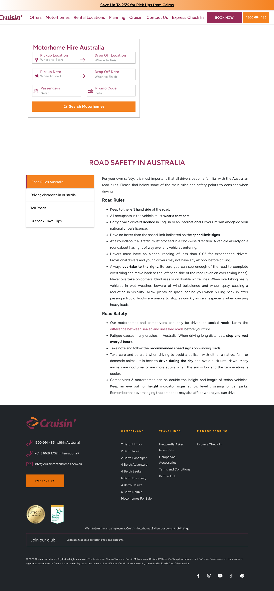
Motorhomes (58, 17)
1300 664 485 (256, 17)
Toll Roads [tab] (38, 208)
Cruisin (136, 17)
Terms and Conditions (174, 469)
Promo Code (105, 87)
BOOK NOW (224, 17)
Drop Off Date (106, 71)
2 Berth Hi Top (131, 444)
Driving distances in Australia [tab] (53, 195)
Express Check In (188, 17)
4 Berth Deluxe (132, 485)
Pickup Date (50, 71)
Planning (117, 17)
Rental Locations (89, 17)
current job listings (177, 528)
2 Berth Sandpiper (134, 458)
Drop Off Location (110, 55)
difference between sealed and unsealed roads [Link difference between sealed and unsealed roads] (147, 329)
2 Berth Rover (131, 451)
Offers (36, 17)
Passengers (50, 87)
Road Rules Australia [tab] (47, 182)
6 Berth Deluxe (131, 492)
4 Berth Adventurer (135, 464)
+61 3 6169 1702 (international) (56, 453)
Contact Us (157, 17)
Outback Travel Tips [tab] (46, 221)
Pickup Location (54, 55)
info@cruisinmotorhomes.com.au (58, 464)
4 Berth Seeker (132, 471)
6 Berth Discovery (133, 478)
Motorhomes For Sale (136, 498)
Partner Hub (167, 476)
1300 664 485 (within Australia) (57, 442)
